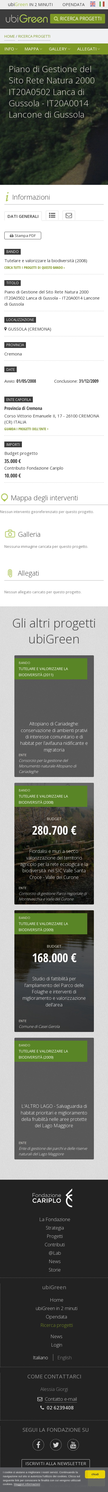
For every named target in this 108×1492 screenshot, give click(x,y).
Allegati (86, 49)
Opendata (73, 4)
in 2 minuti (30, 4)
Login (56, 1344)
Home (9, 36)
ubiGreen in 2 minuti (56, 1308)
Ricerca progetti (81, 19)
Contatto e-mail (61, 1399)
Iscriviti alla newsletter (55, 1463)
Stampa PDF (25, 235)
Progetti (55, 1236)
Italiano (102, 4)
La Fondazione (54, 1219)
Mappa (31, 49)
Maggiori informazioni (27, 1484)
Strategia (55, 1227)
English (92, 4)
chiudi (94, 1474)
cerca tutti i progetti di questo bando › (34, 267)
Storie (55, 1269)
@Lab (55, 1253)
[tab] (23, 215)
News (55, 1261)
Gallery (58, 49)
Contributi (55, 1244)
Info (9, 49)
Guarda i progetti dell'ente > (26, 428)
